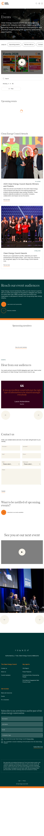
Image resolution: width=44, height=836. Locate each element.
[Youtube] (25, 698)
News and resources (6, 741)
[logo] (5, 3)
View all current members (21, 389)
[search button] (36, 3)
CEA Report (26, 716)
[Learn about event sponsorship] (12, 304)
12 (12, 83)
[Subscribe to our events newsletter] (13, 553)
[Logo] (22, 687)
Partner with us (28, 44)
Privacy (24, 828)
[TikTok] (28, 698)
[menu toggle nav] (42, 3)
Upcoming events (14, 44)
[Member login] (39, 3)
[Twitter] (22, 698)
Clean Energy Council (21, 831)
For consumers (5, 747)
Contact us (4, 716)
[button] (5, 456)
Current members (5, 723)
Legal (19, 828)
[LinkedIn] (20, 698)
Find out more (6, 200)
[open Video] (22, 62)
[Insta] (17, 698)
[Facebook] (15, 698)
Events (3, 744)
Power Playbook (27, 719)
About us (3, 719)
